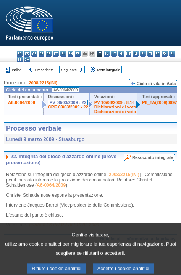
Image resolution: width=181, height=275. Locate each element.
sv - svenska (27, 59)
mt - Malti (128, 54)
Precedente (44, 70)
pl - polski (143, 54)
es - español (27, 54)
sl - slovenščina (172, 54)
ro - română (157, 54)
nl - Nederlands (136, 54)
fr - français (78, 54)
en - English (70, 54)
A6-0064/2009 (21, 102)
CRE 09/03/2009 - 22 (68, 107)
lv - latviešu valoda (107, 54)
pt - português (150, 54)
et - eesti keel (56, 54)
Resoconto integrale (152, 157)
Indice (17, 70)
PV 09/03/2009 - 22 (68, 102)
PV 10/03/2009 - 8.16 (114, 102)
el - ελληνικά (63, 54)
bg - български (20, 54)
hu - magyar (121, 54)
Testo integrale (108, 70)
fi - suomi (20, 59)
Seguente (69, 70)
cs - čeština (34, 54)
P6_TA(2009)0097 (159, 102)
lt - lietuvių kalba (114, 54)
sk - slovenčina (165, 54)
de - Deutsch (49, 54)
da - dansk (41, 54)
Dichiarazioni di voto (115, 107)
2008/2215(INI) (43, 83)
